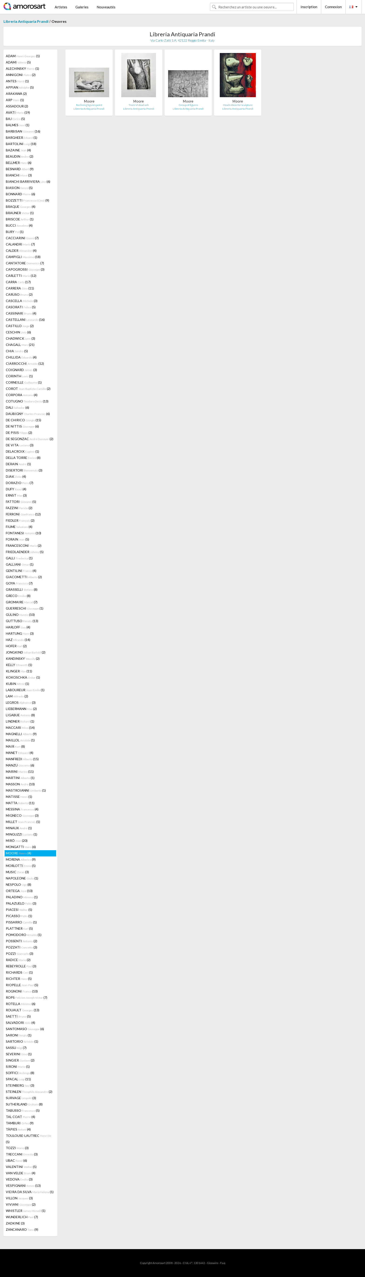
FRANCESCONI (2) (23, 545)
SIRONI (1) (18, 1066)
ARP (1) (15, 100)
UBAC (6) (16, 1160)
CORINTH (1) (19, 376)
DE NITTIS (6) (22, 426)
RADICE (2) (18, 960)
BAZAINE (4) (18, 150)
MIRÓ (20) (16, 840)
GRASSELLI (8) (21, 589)
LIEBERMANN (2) (21, 709)
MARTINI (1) (20, 778)
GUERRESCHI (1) (24, 608)
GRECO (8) (18, 596)
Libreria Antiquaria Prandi (25, 21)
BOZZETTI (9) (27, 200)
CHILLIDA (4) (21, 357)
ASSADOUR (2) (17, 106)
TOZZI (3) (17, 1148)
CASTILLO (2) (20, 326)
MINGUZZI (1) (21, 834)
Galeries (81, 7)
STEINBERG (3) (20, 1085)
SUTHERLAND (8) (24, 1104)
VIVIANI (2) (21, 1204)
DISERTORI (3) (24, 470)
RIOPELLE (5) (22, 985)
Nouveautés (106, 7)
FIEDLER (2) (20, 520)
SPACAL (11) (18, 1079)
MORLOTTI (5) (21, 866)
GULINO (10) (20, 615)
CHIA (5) (17, 351)
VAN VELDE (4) (20, 1173)
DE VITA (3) (20, 445)
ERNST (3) (16, 495)
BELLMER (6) (18, 163)
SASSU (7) (16, 1048)
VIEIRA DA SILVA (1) (30, 1192)
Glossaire (212, 1263)
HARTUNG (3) (20, 633)
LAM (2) (17, 696)
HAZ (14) (18, 640)
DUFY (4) (16, 489)
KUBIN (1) (17, 684)
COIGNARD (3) (21, 370)
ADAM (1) (23, 56)
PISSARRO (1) (21, 922)
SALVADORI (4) (20, 1023)
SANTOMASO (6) (25, 1029)
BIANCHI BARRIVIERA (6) (28, 181)
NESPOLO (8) (18, 884)
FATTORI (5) (21, 502)
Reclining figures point (89, 105)
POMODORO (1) (23, 935)
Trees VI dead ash (138, 105)
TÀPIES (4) (18, 1129)
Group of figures (188, 105)
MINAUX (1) (19, 828)
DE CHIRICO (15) (23, 420)
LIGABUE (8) (20, 715)
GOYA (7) (19, 583)
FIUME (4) (19, 527)
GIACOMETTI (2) (24, 577)
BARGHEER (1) (21, 137)
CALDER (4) (21, 250)
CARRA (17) (18, 282)
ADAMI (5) (18, 62)
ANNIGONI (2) (21, 75)
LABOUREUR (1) (25, 690)
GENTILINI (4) (21, 571)
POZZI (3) (19, 953)
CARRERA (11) (20, 288)
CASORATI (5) (21, 307)
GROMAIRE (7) (21, 602)
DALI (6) (17, 407)
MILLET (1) (23, 822)
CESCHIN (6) (18, 332)
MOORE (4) (18, 853)
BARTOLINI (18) (21, 144)
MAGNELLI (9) (21, 734)
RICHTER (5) (19, 979)
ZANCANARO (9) (22, 1229)
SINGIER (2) (20, 1060)
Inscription (309, 7)
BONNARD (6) (20, 194)
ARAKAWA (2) (16, 94)
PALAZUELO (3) (21, 903)
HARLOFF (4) (18, 627)
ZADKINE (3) (15, 1223)
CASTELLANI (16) (25, 320)
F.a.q (222, 1263)
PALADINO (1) (22, 897)
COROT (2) (28, 389)
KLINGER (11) (19, 671)
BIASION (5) (19, 188)
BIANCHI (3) (19, 175)
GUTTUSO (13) (22, 621)
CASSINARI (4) (21, 313)
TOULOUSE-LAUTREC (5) (28, 1139)
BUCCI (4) (19, 225)
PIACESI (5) (19, 910)
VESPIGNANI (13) (23, 1185)
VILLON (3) (19, 1198)
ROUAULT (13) (22, 1010)
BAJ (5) (15, 119)
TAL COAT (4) (20, 1117)
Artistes (61, 7)
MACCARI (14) (20, 728)
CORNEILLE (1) (24, 382)
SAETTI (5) (18, 1016)
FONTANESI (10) (23, 533)
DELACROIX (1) (22, 451)
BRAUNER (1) (20, 213)
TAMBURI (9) (20, 1123)
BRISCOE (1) (20, 219)
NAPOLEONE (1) (22, 878)
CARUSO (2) (19, 294)
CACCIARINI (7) (22, 238)
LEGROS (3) (21, 702)
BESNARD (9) (20, 169)
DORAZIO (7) (19, 483)
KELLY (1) (19, 665)
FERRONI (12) (23, 514)
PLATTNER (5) (19, 928)
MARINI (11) (20, 771)
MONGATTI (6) (21, 847)
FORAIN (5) (17, 539)
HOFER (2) (16, 646)
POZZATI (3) (21, 947)
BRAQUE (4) (20, 207)
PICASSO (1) (19, 916)
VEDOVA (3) (19, 1179)
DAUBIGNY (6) (28, 414)
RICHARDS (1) (19, 972)
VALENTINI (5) (21, 1167)
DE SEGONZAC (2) (29, 439)
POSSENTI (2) (21, 941)
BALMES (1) (17, 125)
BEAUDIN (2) (19, 156)
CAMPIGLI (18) (23, 257)
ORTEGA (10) (19, 891)
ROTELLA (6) (20, 1004)
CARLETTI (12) (21, 276)
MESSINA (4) (22, 809)
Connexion (333, 7)
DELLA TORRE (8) (23, 458)
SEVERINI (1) (19, 1054)
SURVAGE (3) (21, 1098)
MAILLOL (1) (20, 740)
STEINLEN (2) (29, 1092)
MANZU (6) (20, 765)
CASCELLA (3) (21, 301)
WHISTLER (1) (25, 1211)
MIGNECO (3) (22, 815)
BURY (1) (15, 232)
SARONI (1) (18, 1035)
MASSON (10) (20, 784)
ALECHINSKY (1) (22, 68)
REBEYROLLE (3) (21, 966)
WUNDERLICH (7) (22, 1217)
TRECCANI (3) (22, 1154)
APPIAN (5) (20, 87)
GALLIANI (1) (20, 564)
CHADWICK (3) (20, 338)
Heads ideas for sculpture (238, 105)
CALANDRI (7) (20, 244)
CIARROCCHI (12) (25, 363)
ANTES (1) (17, 81)
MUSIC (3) (17, 872)
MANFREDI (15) (22, 759)
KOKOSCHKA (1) (23, 677)
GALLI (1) (19, 558)
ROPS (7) (26, 997)
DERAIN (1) (18, 464)
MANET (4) (19, 753)
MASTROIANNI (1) (26, 790)
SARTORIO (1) (22, 1041)
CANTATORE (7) (25, 263)
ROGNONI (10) (22, 991)
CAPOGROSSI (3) (25, 269)
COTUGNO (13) (27, 401)
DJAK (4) (16, 476)
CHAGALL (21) (20, 345)
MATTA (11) (20, 803)
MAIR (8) (15, 746)
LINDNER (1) (20, 721)
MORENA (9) (21, 859)
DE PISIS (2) (19, 433)
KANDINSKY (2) (23, 658)
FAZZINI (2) (19, 508)
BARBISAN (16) (23, 131)
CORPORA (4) (21, 395)
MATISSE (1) (19, 797)
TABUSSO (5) (23, 1110)
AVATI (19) (18, 112)
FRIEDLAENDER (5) (25, 552)
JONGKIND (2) (25, 652)
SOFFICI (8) (20, 1073)
